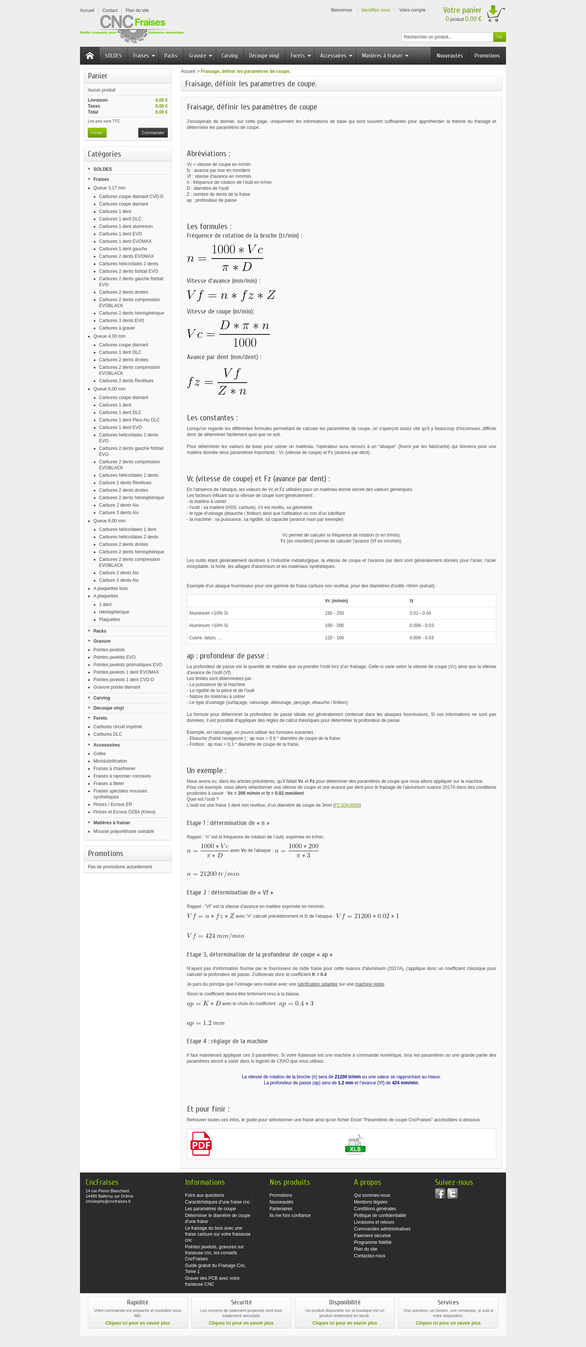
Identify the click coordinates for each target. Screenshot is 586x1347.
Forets (301, 55)
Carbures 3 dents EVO (121, 320)
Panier (98, 76)
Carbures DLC (107, 734)
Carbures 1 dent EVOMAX (125, 241)
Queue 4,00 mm (109, 336)
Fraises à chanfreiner (114, 768)
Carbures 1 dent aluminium (126, 226)
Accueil (188, 71)
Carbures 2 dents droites (123, 292)
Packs (171, 55)
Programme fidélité (373, 1242)
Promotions (487, 55)
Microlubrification (110, 761)
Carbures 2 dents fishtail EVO (128, 271)
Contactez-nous (369, 1255)
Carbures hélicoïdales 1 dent (127, 529)
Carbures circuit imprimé (117, 726)
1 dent (105, 604)
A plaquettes (105, 596)
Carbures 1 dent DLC (120, 219)
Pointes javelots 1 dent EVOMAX (126, 672)
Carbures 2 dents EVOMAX (126, 256)
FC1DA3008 (346, 805)
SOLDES (113, 55)
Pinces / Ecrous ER (112, 804)
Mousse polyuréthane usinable (123, 831)
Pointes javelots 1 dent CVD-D (123, 679)
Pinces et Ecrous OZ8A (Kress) (124, 812)
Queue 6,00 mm (109, 389)
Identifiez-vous (375, 10)
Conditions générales (375, 1208)
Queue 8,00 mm (109, 520)
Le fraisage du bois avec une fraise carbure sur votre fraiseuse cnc (217, 1234)
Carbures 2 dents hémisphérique (131, 313)
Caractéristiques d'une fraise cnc (217, 1202)
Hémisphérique (114, 612)
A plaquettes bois (110, 588)
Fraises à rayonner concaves (122, 776)
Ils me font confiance (290, 1215)
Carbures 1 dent (115, 211)
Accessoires (336, 55)
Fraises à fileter (108, 783)
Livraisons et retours (374, 1222)
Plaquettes (109, 619)
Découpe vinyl (264, 55)
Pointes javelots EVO (114, 657)
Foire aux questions (204, 1195)
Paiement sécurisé (372, 1235)
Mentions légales (371, 1202)
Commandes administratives (382, 1229)
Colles (99, 753)
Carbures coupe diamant (123, 204)
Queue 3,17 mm (109, 188)
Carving (230, 55)
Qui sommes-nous (372, 1195)
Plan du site (365, 1249)
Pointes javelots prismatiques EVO (127, 664)
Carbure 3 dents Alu (119, 512)
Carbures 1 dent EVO (120, 234)
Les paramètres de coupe (210, 1208)
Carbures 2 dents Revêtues (126, 380)
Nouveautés (450, 55)
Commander (153, 132)
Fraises (144, 55)
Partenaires (280, 1208)
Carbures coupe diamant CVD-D (131, 196)
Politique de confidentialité (380, 1215)
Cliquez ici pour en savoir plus (137, 1323)
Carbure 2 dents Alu (119, 505)
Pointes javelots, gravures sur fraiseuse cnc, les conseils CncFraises (214, 1252)
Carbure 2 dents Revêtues (125, 482)
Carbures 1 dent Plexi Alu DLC (129, 420)
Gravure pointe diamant (116, 687)
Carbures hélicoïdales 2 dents (128, 263)
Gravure (201, 55)
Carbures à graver (117, 328)
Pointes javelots (109, 649)
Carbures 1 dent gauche (123, 248)
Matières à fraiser (385, 55)
